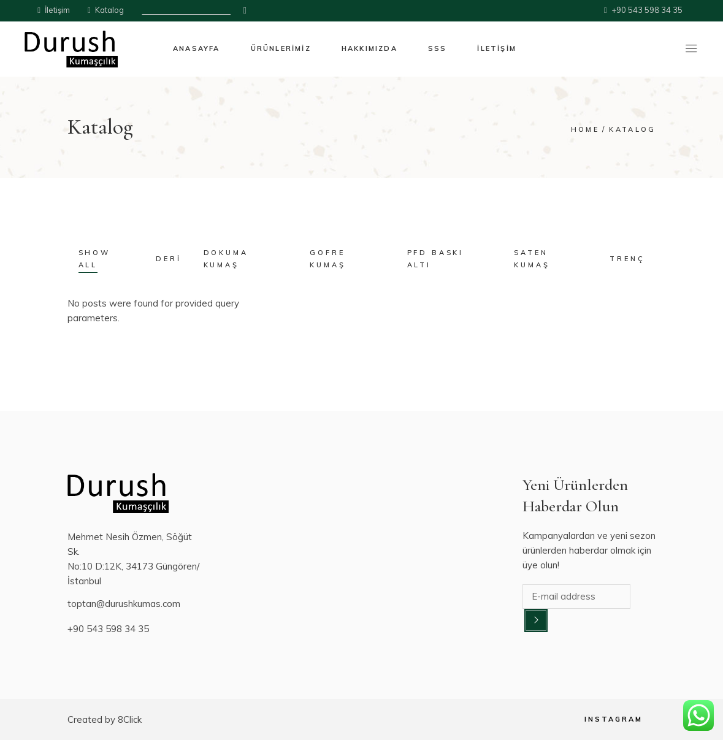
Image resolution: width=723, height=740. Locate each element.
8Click (130, 719)
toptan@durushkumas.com (123, 603)
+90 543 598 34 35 (108, 629)
